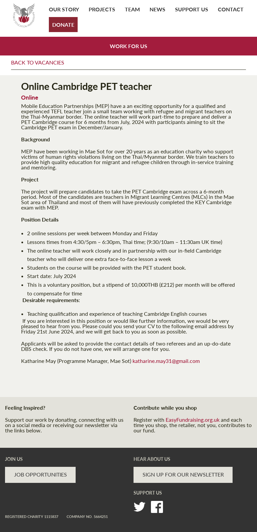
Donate (63, 24)
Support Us (191, 9)
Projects (102, 9)
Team (132, 9)
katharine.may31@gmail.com (166, 361)
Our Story (64, 9)
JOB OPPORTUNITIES (40, 474)
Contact (231, 9)
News (157, 9)
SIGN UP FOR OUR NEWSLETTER (183, 474)
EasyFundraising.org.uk (193, 419)
